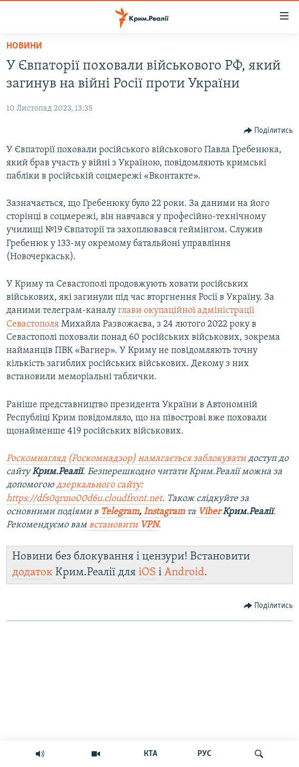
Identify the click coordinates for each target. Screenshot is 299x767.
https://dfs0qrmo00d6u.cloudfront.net (84, 499)
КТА (150, 754)
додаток (32, 572)
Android (184, 572)
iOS (147, 572)
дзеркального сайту (98, 485)
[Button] (268, 130)
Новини (24, 46)
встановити (122, 525)
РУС (204, 754)
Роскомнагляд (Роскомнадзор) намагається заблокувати (126, 459)
